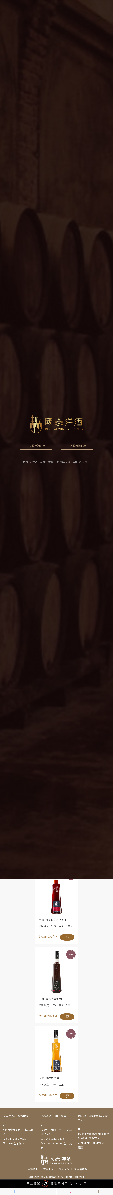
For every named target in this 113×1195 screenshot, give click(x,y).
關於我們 (33, 1165)
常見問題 (48, 1165)
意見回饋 (64, 1165)
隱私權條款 (80, 1165)
